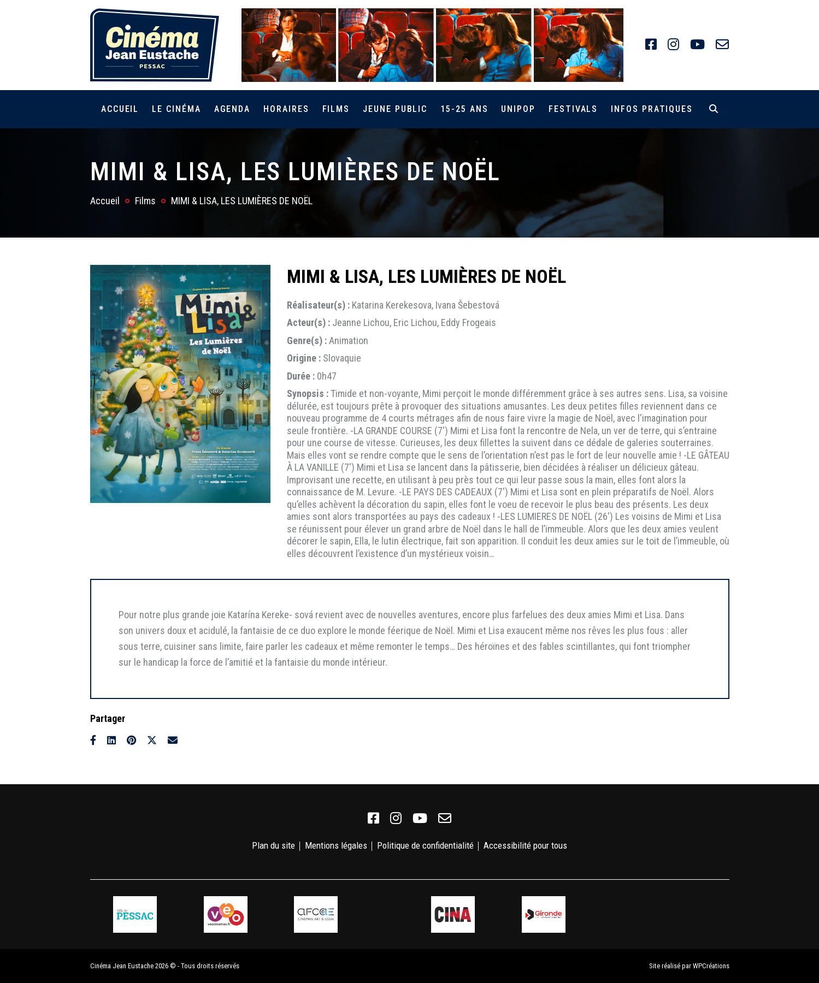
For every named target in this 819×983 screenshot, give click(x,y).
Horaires (286, 109)
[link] (651, 44)
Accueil (120, 109)
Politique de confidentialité (425, 845)
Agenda (232, 109)
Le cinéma (176, 109)
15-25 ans (464, 109)
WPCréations (711, 966)
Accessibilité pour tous (525, 845)
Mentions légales (336, 845)
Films (336, 109)
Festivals (573, 109)
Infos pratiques (652, 109)
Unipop (518, 109)
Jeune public (395, 109)
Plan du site (273, 845)
